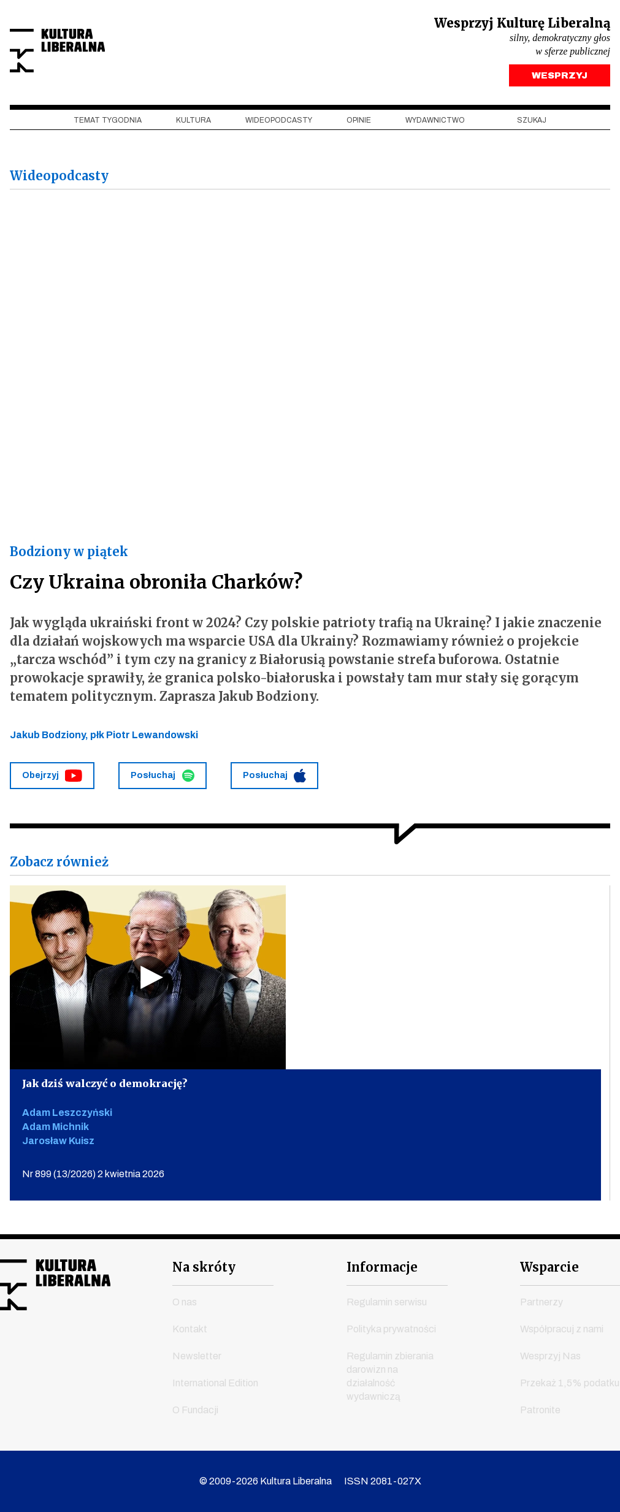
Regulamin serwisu (386, 1302)
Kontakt (189, 1329)
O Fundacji (195, 1410)
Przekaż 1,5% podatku (569, 1383)
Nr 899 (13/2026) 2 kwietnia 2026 (93, 1179)
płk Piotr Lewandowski (144, 738)
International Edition (215, 1383)
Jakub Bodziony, (50, 738)
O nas (184, 1302)
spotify (123, 1349)
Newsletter (196, 1356)
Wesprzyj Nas (550, 1356)
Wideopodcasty (278, 123)
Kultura (193, 123)
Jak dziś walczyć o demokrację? (110, 1087)
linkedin (100, 1349)
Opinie (358, 123)
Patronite (540, 1410)
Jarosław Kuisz (58, 1145)
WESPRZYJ (559, 78)
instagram (53, 1349)
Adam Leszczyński (67, 1117)
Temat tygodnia (108, 123)
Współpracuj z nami (561, 1329)
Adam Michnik (55, 1131)
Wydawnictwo (435, 123)
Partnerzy (541, 1302)
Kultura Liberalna (91, 52)
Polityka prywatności (391, 1329)
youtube (30, 1349)
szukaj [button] (531, 123)
